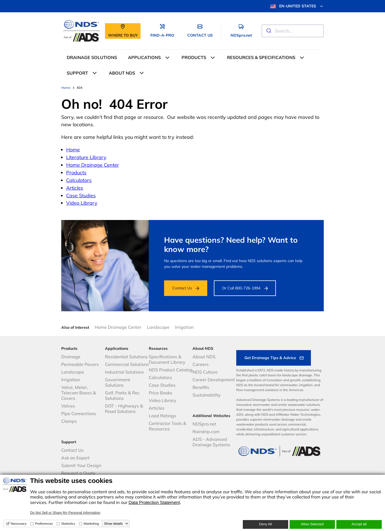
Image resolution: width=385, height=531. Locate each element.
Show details (113, 524)
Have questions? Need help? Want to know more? (231, 244)
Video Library (81, 203)
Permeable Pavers (80, 364)
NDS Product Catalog (170, 369)
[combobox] (293, 31)
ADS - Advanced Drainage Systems (211, 441)
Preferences (44, 523)
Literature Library (86, 157)
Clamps (69, 421)
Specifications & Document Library (167, 359)
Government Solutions (117, 382)
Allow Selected (312, 524)
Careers (200, 364)
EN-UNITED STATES (297, 6)
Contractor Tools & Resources (167, 426)
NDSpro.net (204, 424)
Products (76, 172)
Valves (68, 406)
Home (73, 149)
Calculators (79, 180)
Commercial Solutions (127, 364)
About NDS (203, 356)
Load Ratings (162, 415)
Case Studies (81, 195)
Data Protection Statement (154, 502)
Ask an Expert (75, 457)
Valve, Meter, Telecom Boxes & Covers (78, 393)
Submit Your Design (81, 465)
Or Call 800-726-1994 (241, 288)
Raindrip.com (206, 431)
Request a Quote (78, 473)
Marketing (91, 523)
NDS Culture (205, 372)
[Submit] (268, 31)
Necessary (19, 523)
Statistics (68, 523)
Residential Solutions (126, 356)
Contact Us (182, 288)
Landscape (158, 327)
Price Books (160, 392)
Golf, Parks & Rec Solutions (122, 395)
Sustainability (206, 395)
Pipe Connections (78, 413)
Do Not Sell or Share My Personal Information (65, 513)
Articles (74, 188)
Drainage (70, 356)
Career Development (213, 379)
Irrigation (184, 327)
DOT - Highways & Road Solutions (124, 408)
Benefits (200, 387)
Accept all (359, 524)
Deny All (265, 524)
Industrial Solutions (124, 372)
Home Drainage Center (92, 165)
